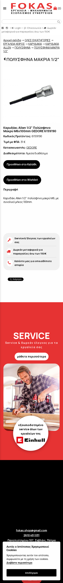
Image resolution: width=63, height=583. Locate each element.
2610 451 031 (31, 535)
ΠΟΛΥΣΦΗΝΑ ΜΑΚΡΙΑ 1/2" (32, 59)
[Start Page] (31, 8)
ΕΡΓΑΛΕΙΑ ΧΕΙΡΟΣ (14, 44)
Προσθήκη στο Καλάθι (22, 164)
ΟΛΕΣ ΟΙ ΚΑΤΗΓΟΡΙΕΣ (37, 40)
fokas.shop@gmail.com (31, 530)
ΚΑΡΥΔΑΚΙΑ (35, 44)
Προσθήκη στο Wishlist (22, 180)
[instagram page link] (7, 27)
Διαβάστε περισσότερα (19, 562)
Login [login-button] (16, 27)
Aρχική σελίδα (12, 40)
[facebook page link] (3, 27)
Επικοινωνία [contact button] (32, 27)
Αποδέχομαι (31, 572)
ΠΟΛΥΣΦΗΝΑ (22, 47)
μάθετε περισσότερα (31, 356)
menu (5, 8)
